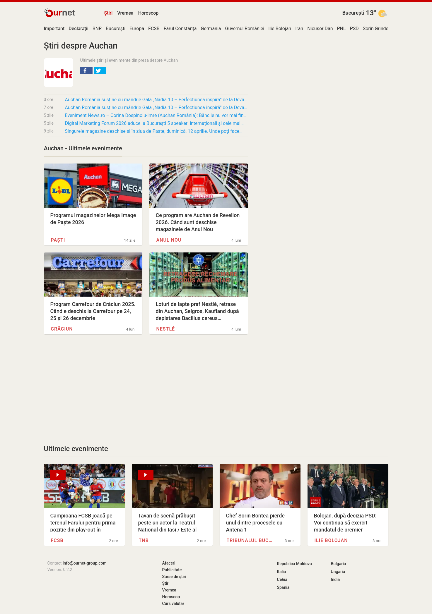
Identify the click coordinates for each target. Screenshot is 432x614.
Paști (58, 240)
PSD (354, 28)
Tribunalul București (250, 540)
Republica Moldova (294, 563)
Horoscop (148, 13)
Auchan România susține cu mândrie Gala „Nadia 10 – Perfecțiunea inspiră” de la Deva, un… (156, 99)
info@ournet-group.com (85, 563)
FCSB (154, 28)
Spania (283, 587)
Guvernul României (244, 28)
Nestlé (165, 329)
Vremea (125, 13)
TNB (144, 540)
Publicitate (172, 569)
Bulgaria (338, 563)
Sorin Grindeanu (379, 28)
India (335, 579)
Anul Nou (169, 240)
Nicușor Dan (320, 28)
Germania (211, 28)
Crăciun (62, 329)
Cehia (282, 579)
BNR (97, 28)
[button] (86, 70)
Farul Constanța (180, 28)
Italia (281, 571)
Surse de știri (174, 576)
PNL (341, 28)
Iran (299, 28)
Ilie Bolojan (279, 28)
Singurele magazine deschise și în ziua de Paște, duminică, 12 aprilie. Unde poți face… (154, 131)
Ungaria (338, 571)
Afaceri (168, 563)
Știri (108, 13)
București (353, 13)
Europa (136, 28)
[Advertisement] (146, 389)
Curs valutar (173, 603)
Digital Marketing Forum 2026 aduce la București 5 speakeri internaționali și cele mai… (154, 123)
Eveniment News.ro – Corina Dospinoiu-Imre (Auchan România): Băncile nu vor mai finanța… (156, 115)
